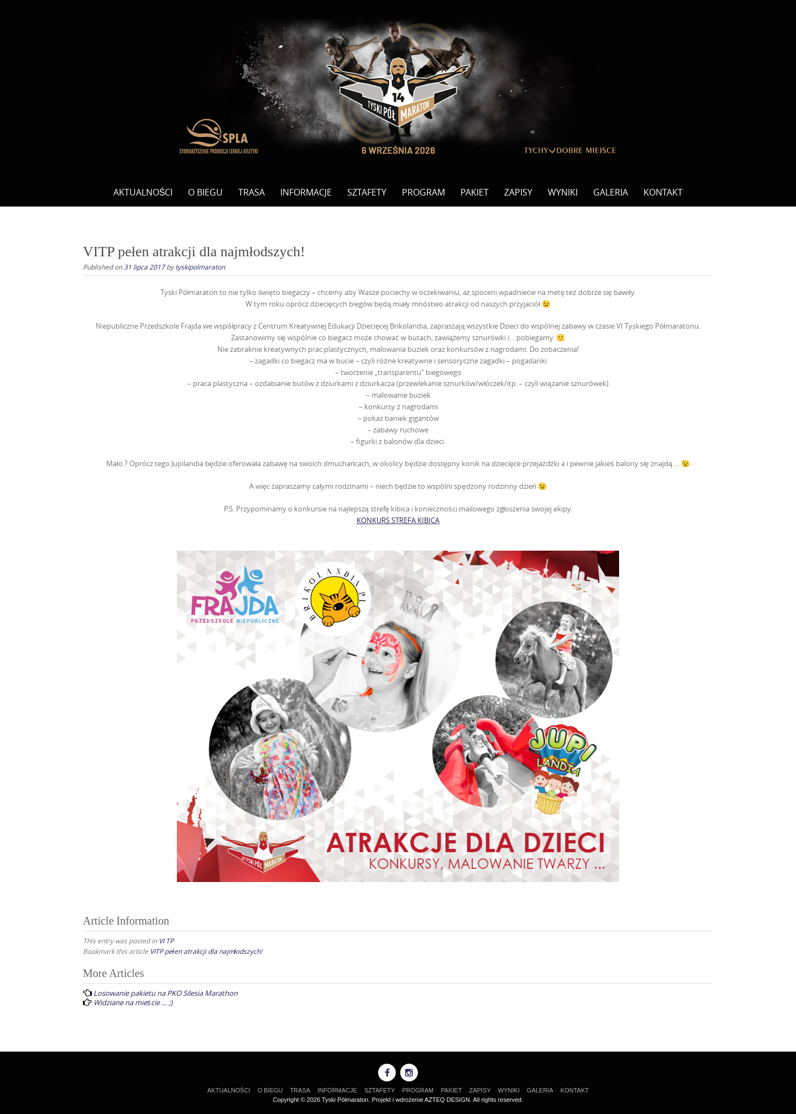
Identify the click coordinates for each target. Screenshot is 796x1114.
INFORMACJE (306, 192)
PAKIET (474, 192)
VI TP (166, 940)
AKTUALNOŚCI (143, 192)
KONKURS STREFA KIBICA (398, 520)
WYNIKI (563, 192)
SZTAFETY (366, 192)
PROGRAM (423, 192)
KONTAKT (663, 192)
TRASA (251, 192)
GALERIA (610, 192)
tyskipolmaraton (200, 266)
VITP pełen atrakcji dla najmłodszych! (206, 951)
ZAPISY (518, 192)
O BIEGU (205, 192)
